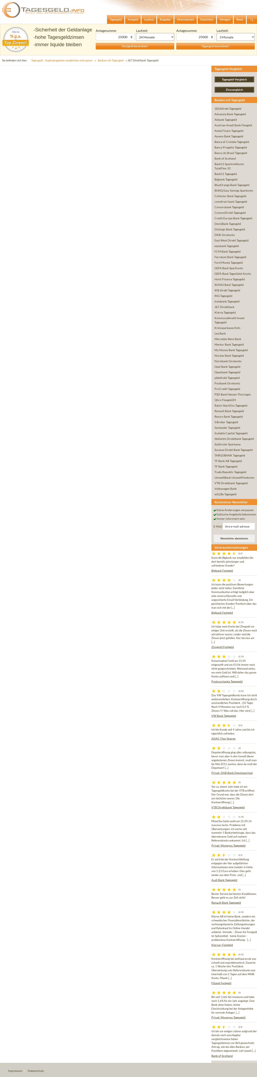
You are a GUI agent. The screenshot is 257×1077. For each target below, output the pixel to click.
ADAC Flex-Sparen (223, 738)
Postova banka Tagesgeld (227, 681)
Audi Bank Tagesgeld (224, 880)
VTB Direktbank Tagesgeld (228, 807)
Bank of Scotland (222, 1055)
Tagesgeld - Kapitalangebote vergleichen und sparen (61, 60)
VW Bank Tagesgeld (223, 715)
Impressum (15, 1070)
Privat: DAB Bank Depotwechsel (232, 773)
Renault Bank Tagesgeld (226, 902)
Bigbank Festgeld (222, 570)
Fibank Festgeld (221, 983)
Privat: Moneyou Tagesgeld (228, 845)
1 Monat (155, 37)
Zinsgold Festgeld (222, 647)
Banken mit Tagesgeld (110, 60)
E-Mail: (218, 526)
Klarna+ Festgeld (222, 945)
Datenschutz (36, 1070)
